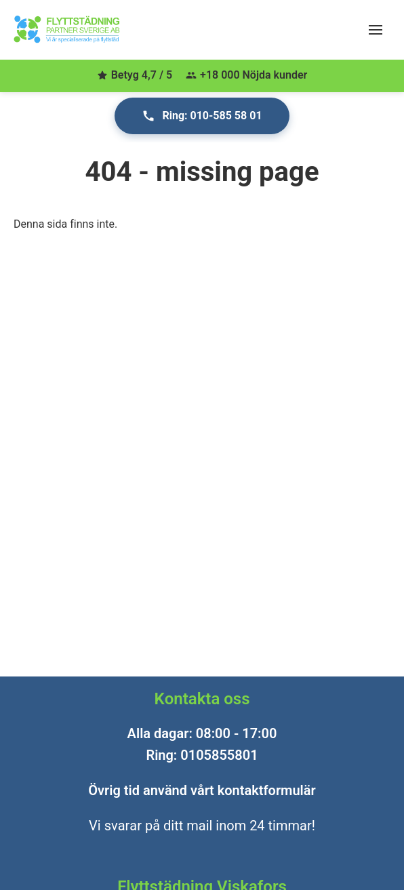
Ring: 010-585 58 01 (202, 116)
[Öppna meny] (375, 30)
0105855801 (219, 755)
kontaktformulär (267, 790)
